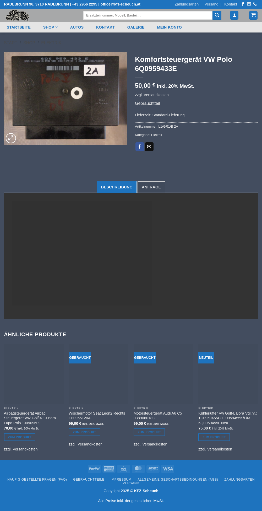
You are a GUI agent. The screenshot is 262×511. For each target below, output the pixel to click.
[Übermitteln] (216, 15)
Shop (50, 27)
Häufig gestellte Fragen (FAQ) (37, 479)
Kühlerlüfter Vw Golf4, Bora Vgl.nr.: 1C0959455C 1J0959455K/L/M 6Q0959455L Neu (227, 418)
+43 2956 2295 (84, 4)
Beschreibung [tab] (117, 187)
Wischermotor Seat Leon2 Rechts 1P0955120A (97, 415)
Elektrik (51, 43)
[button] (234, 15)
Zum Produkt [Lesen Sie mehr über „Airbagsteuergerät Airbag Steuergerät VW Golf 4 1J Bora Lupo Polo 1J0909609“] (19, 437)
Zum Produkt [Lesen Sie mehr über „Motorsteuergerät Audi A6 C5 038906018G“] (149, 432)
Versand (212, 4)
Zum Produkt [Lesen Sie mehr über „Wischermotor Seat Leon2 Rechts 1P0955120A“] (84, 432)
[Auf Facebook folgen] (243, 4)
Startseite (19, 27)
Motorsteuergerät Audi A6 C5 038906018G (158, 415)
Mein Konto (169, 27)
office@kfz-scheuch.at (120, 4)
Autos (77, 27)
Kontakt (230, 4)
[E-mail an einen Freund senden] (149, 146)
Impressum (121, 479)
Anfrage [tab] (151, 187)
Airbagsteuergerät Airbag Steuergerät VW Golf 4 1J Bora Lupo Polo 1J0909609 (30, 418)
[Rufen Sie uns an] (255, 4)
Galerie (136, 27)
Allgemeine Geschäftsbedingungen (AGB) (178, 479)
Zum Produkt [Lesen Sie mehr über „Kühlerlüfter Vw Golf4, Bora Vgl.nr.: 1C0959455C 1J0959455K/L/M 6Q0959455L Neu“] (214, 437)
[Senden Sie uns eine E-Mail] (249, 4)
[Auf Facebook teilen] (139, 146)
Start (10, 43)
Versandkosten (156, 95)
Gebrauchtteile (88, 479)
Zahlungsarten (186, 4)
